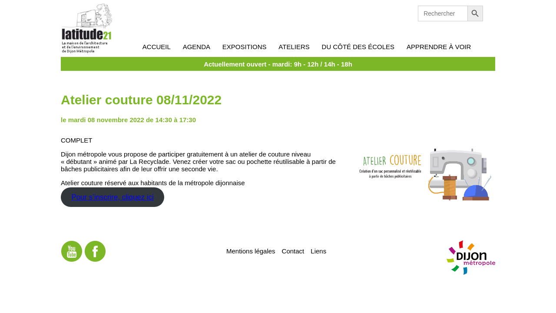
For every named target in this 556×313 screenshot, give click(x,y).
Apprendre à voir (439, 46)
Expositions (244, 46)
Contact (293, 250)
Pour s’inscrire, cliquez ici (112, 197)
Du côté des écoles (358, 46)
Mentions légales (250, 250)
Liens (318, 250)
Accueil (156, 46)
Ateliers (293, 46)
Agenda (196, 46)
